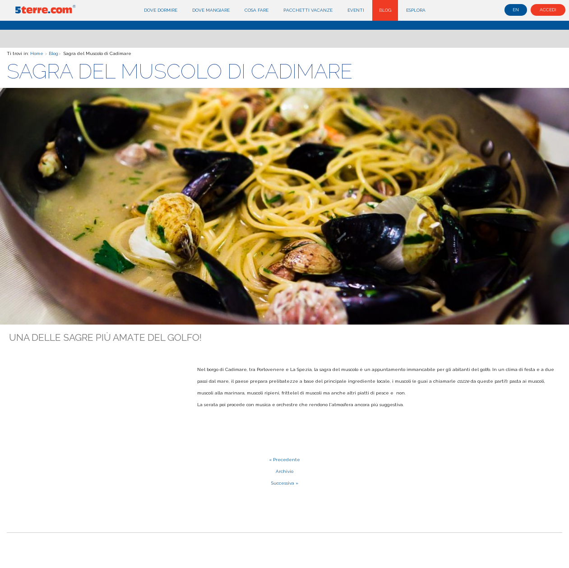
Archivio (284, 471)
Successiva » (284, 483)
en (516, 9)
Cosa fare (256, 10)
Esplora (416, 10)
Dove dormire (160, 10)
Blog (385, 10)
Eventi (355, 10)
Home (36, 53)
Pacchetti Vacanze (308, 10)
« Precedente (284, 459)
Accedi (548, 9)
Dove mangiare (211, 10)
